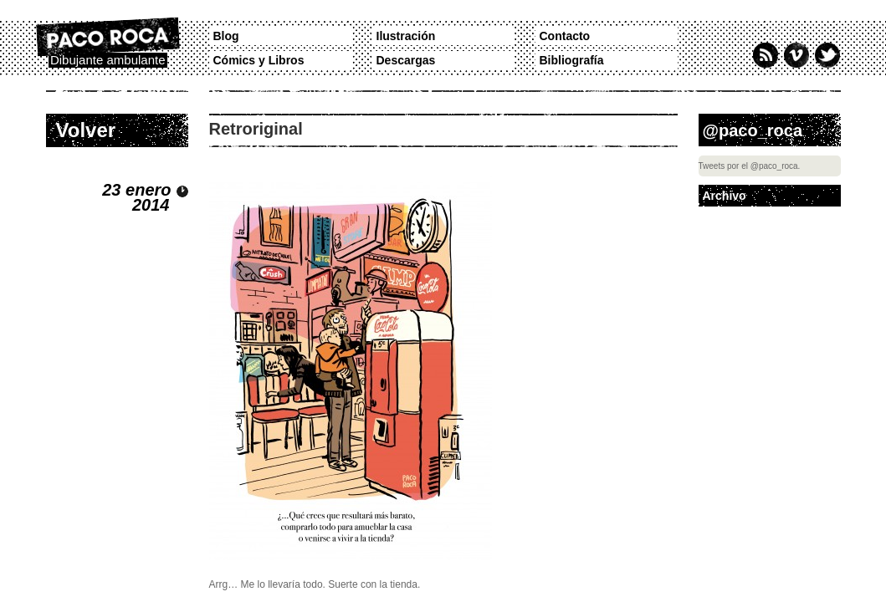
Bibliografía (572, 60)
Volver (86, 130)
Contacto (565, 36)
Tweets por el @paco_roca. (750, 166)
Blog (226, 36)
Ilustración (406, 36)
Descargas (406, 60)
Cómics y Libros (259, 60)
